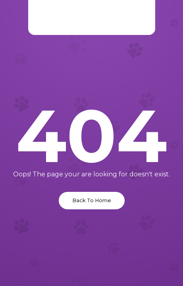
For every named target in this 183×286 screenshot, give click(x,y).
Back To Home (91, 200)
